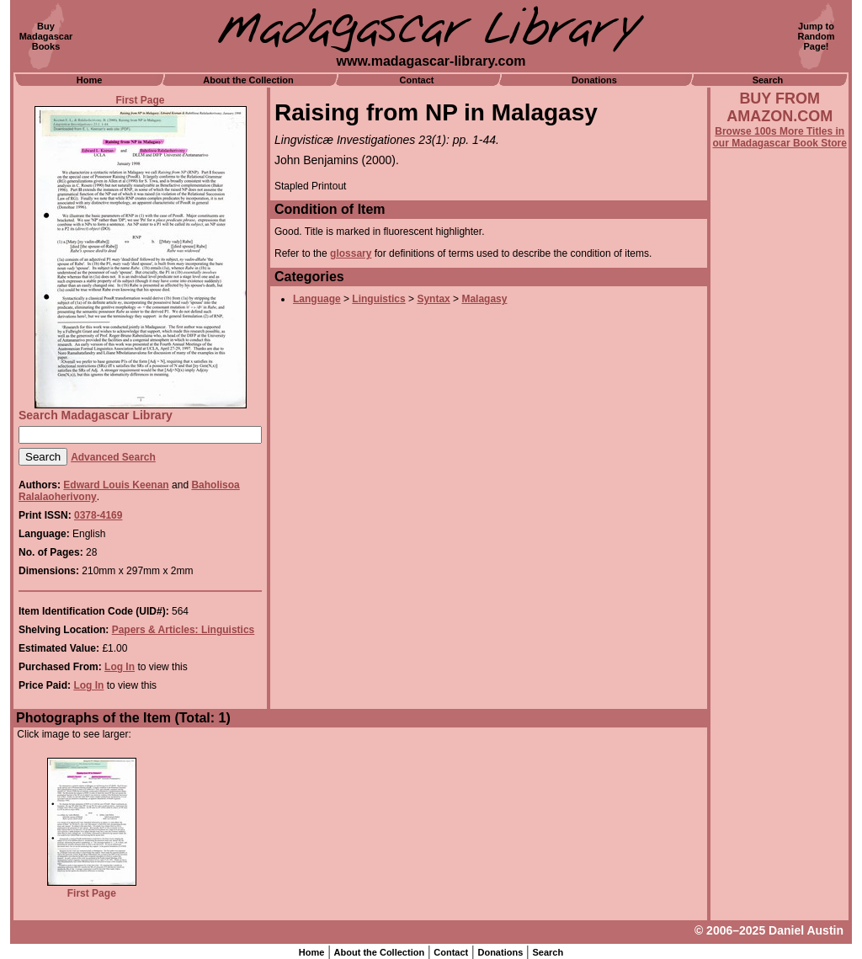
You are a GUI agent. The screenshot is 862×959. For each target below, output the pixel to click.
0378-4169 (98, 515)
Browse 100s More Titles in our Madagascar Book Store (780, 137)
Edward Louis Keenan (115, 485)
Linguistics (378, 299)
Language (317, 299)
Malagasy (484, 299)
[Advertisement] (779, 603)
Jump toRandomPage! (816, 36)
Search (768, 80)
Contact (417, 80)
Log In (119, 667)
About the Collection (248, 80)
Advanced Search (113, 457)
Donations (594, 80)
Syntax (433, 299)
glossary (350, 253)
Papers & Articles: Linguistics (183, 630)
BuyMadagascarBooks (46, 36)
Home (90, 80)
